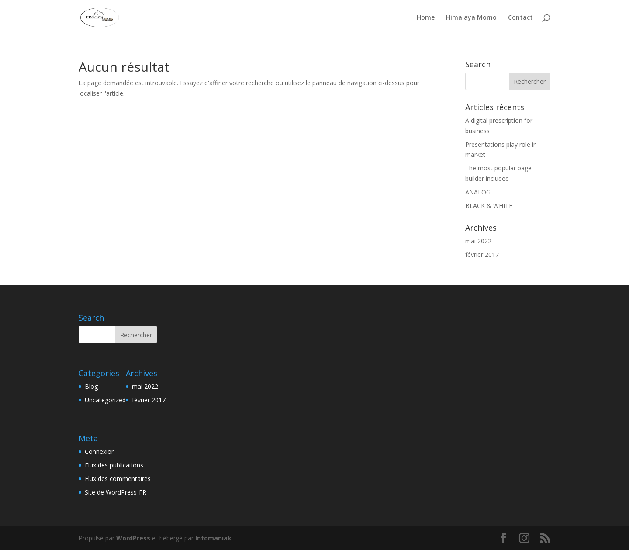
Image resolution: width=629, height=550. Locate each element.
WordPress (133, 538)
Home (426, 17)
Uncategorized (105, 400)
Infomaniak (213, 538)
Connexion (100, 451)
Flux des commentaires (118, 478)
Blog (91, 386)
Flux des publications (114, 465)
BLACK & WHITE (488, 205)
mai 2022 (478, 241)
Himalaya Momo (471, 17)
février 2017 (482, 254)
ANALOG (478, 192)
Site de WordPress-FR (115, 492)
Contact (520, 17)
